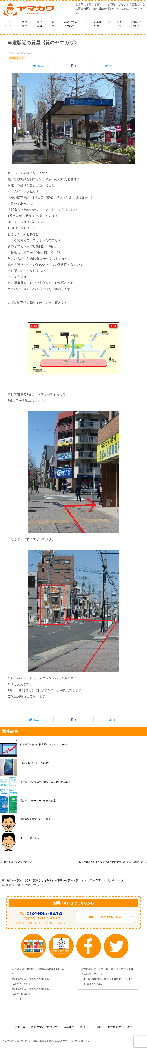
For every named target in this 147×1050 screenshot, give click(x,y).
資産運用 (24, 23)
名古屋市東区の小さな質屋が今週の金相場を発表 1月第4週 (111, 861)
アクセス (119, 23)
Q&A (129, 1026)
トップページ (8, 23)
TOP (53, 880)
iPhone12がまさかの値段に (34, 763)
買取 (53, 23)
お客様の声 (98, 23)
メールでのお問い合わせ (111, 917)
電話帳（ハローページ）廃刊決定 (38, 800)
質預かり (39, 23)
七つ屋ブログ (16, 58)
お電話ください (136, 23)
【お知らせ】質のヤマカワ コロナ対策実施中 (46, 782)
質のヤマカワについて (72, 23)
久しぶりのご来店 (29, 838)
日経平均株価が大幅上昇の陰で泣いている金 (44, 744)
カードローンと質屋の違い (18, 861)
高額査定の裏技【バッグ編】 (35, 819)
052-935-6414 (44, 913)
